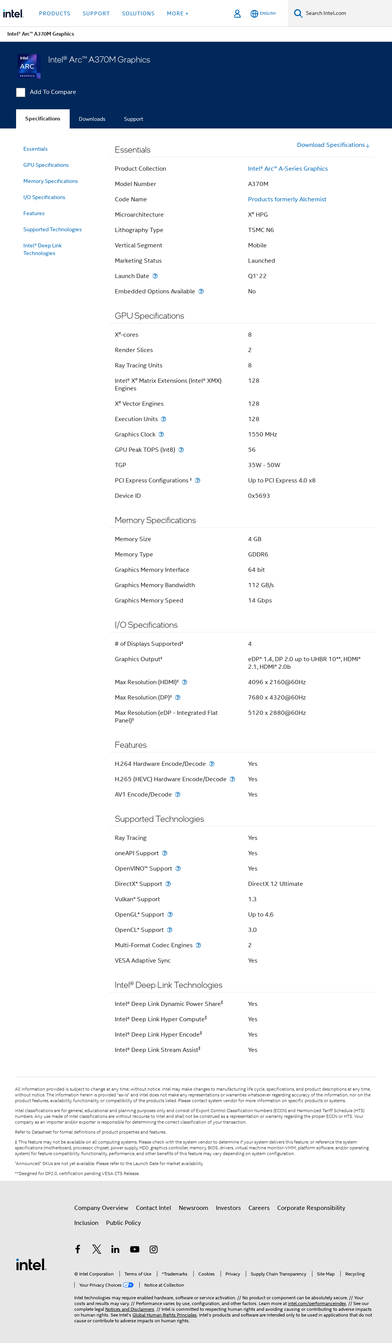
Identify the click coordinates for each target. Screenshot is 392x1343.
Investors (228, 1208)
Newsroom (193, 1208)
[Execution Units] (163, 419)
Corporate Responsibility (311, 1208)
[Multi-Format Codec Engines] (198, 945)
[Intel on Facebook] (77, 1250)
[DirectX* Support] (168, 884)
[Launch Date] (155, 276)
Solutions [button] (138, 13)
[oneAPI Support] (164, 853)
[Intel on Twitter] (96, 1250)
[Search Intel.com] (347, 13)
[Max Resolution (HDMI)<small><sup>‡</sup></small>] (184, 682)
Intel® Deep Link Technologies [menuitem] (42, 249)
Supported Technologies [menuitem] (52, 229)
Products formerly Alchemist (287, 199)
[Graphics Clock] (161, 434)
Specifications (42, 118)
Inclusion (86, 1223)
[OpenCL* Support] (169, 930)
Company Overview (101, 1208)
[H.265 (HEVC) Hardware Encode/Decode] (232, 779)
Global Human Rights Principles (164, 1315)
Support (133, 118)
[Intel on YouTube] (134, 1250)
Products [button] (54, 13)
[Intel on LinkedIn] (115, 1250)
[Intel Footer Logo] (31, 1264)
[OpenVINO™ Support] (178, 868)
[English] (263, 13)
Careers (259, 1208)
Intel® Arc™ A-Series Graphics (288, 169)
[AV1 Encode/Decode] (177, 794)
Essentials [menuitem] (35, 148)
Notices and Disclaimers (129, 1309)
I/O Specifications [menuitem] (44, 197)
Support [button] (96, 13)
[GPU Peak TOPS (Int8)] (181, 449)
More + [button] (178, 13)
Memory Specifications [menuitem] (50, 181)
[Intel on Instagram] (153, 1250)
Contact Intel (153, 1208)
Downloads (92, 118)
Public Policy (123, 1223)
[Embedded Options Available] (201, 291)
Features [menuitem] (34, 213)
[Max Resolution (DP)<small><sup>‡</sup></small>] (177, 697)
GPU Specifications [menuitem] (46, 164)
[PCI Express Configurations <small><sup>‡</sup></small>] (197, 480)
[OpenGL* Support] (170, 914)
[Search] (298, 13)
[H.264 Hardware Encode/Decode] (211, 763)
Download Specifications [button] (333, 145)
